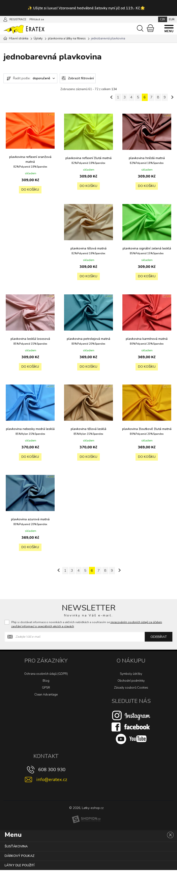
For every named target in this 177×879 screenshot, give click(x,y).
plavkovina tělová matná (147, 247)
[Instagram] (131, 724)
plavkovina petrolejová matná (146, 338)
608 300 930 (51, 778)
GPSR (46, 697)
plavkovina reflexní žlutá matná (88, 159)
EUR (171, 19)
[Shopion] (86, 828)
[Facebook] (131, 736)
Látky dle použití (19, 874)
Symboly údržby (131, 683)
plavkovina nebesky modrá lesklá (146, 430)
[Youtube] (131, 748)
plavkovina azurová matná (146, 523)
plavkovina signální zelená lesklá (30, 340)
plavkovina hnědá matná (147, 157)
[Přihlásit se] (5, 19)
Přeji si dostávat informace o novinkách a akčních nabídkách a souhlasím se (86, 633)
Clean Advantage (46, 703)
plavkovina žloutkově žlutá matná (88, 525)
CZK (162, 19)
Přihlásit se (37, 19)
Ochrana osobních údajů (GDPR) (46, 683)
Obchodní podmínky (131, 690)
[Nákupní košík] (150, 28)
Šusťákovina (16, 855)
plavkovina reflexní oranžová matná (30, 158)
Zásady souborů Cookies (131, 697)
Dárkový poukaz (19, 865)
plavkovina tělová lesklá (30, 523)
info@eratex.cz (51, 788)
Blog (46, 690)
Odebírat (158, 645)
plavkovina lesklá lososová (88, 338)
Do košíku (30, 189)
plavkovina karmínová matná (88, 428)
